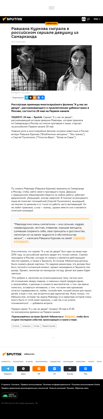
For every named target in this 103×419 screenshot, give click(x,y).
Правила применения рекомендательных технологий (24, 388)
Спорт (91, 361)
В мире (29, 361)
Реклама (70, 388)
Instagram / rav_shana (21, 93)
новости (5, 361)
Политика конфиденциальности (56, 384)
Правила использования (31, 384)
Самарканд (26, 326)
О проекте (5, 384)
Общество (55, 361)
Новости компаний (57, 388)
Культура (15, 326)
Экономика (41, 361)
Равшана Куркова (48, 326)
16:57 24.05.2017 (18, 42)
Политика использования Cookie (85, 384)
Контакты (15, 384)
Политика (18, 361)
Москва (36, 326)
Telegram (69, 316)
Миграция (68, 361)
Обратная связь (82, 388)
